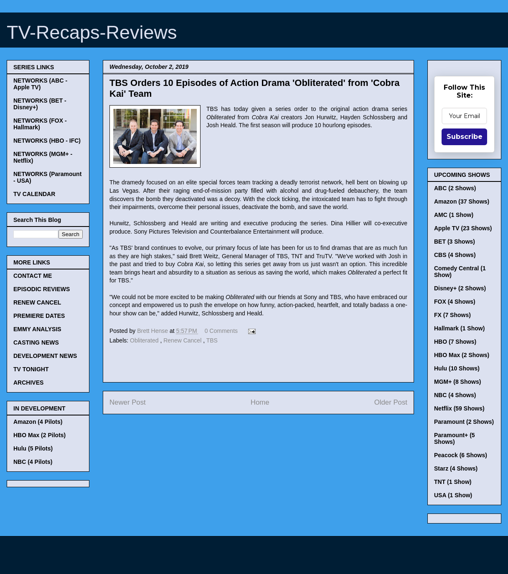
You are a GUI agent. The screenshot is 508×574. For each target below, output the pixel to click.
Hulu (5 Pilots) (33, 448)
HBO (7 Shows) (455, 341)
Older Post (390, 402)
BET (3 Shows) (454, 241)
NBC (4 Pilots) (32, 461)
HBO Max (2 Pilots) (39, 435)
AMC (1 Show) (453, 214)
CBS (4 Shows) (455, 255)
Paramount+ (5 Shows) (454, 438)
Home (260, 402)
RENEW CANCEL (37, 302)
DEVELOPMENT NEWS (45, 355)
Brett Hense (153, 330)
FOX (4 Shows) (454, 301)
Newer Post (127, 402)
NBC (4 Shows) (455, 395)
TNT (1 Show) (452, 481)
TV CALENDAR (34, 194)
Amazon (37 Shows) (461, 201)
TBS (212, 340)
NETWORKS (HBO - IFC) (47, 140)
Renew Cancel (183, 340)
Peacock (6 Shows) (460, 455)
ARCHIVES (28, 382)
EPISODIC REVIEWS (41, 289)
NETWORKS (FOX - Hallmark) (40, 124)
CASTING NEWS (36, 342)
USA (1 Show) (453, 495)
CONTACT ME (32, 275)
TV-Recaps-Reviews (92, 32)
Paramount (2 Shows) (464, 421)
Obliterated (145, 340)
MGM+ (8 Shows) (457, 381)
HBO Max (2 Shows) (461, 355)
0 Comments (221, 330)
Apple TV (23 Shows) (463, 228)
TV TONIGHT (31, 369)
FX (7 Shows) (452, 315)
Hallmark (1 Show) (459, 328)
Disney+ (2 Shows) (460, 288)
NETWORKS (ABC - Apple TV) (40, 84)
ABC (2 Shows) (455, 188)
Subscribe (465, 137)
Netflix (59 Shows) (459, 408)
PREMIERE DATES (39, 315)
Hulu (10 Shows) (457, 368)
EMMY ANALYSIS (37, 329)
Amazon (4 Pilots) (37, 421)
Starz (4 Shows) (456, 468)
